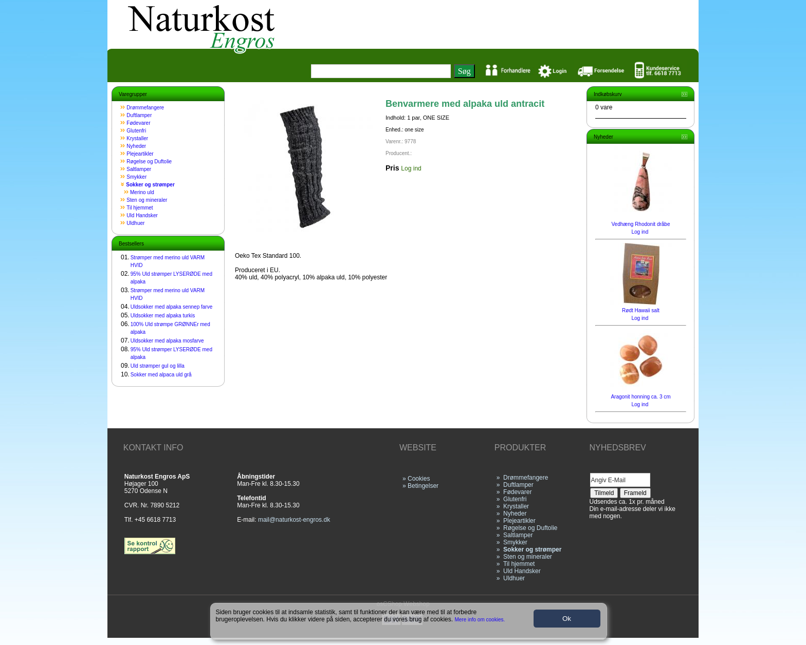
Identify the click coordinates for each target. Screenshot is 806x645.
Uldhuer (135, 223)
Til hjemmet (139, 208)
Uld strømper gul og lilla (158, 366)
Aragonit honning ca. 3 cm (640, 397)
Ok (566, 618)
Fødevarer (138, 123)
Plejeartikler (139, 154)
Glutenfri (136, 131)
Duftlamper (139, 115)
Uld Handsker (142, 215)
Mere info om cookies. (480, 619)
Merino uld (142, 192)
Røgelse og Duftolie (149, 161)
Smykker (136, 177)
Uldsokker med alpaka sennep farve (172, 307)
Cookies (419, 478)
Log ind (411, 168)
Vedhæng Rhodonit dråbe (641, 224)
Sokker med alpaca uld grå (161, 374)
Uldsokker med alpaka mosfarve (167, 341)
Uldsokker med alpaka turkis (163, 315)
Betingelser (423, 485)
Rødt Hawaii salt (641, 310)
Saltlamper (138, 169)
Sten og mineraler (146, 200)
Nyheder (136, 146)
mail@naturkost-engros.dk (294, 519)
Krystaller (137, 138)
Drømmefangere (145, 107)
